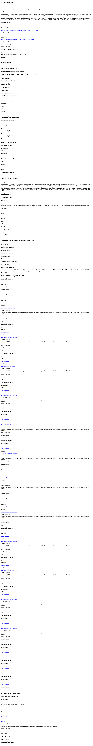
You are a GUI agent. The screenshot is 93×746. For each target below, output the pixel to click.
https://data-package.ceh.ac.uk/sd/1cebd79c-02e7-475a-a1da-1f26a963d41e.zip (17, 39)
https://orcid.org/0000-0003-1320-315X (9, 395)
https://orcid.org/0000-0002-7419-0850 (9, 483)
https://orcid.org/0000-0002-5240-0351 (9, 541)
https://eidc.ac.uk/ (4, 721)
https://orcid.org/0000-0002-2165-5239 (9, 599)
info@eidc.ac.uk (4, 716)
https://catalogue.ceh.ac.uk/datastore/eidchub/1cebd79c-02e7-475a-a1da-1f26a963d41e (19, 30)
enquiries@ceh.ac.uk (5, 287)
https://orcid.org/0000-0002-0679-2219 (9, 570)
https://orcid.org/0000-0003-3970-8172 (9, 512)
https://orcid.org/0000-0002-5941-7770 (9, 366)
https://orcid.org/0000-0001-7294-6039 (9, 453)
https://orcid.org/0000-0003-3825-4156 (9, 337)
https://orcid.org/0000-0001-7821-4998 (9, 308)
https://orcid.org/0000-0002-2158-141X (9, 424)
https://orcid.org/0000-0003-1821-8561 (9, 628)
